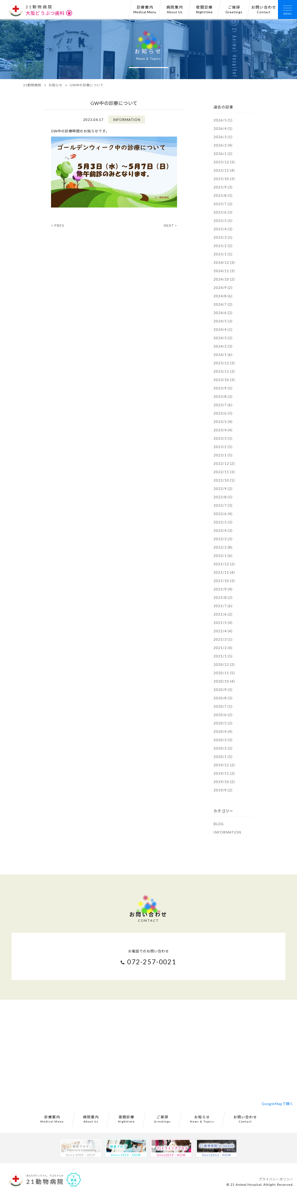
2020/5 (222, 723)
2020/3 (222, 740)
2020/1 (222, 756)
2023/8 (222, 396)
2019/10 (224, 782)
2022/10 (224, 480)
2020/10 (224, 681)
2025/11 (224, 170)
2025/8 (222, 195)
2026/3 (222, 137)
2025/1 (222, 254)
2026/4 (222, 128)
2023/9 (222, 388)
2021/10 (224, 581)
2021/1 (222, 656)
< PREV (57, 225)
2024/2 (222, 346)
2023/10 (224, 380)
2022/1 (222, 555)
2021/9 (222, 589)
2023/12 (224, 363)
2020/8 (222, 698)
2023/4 (222, 430)
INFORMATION (227, 832)
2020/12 (224, 664)
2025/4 (222, 229)
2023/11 (224, 371)
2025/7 (222, 204)
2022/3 (222, 539)
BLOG (218, 824)
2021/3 (222, 639)
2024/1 (222, 354)
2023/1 (222, 455)
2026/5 (222, 120)
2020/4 (222, 731)
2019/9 (222, 790)
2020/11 (224, 673)
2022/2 (222, 547)
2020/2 (222, 748)
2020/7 (222, 706)
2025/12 (224, 162)
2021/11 (224, 572)
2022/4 (222, 530)
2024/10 (224, 279)
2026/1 (222, 153)
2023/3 (222, 438)
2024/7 (222, 304)
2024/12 (224, 262)
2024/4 (222, 329)
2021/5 (222, 622)
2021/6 (222, 614)
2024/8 (222, 296)
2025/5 (222, 220)
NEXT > (170, 225)
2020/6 (222, 715)
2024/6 (222, 313)
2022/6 (222, 514)
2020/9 (222, 689)
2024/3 (222, 338)
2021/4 (222, 631)
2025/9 (222, 187)
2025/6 (222, 212)
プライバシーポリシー (276, 1179)
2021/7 (222, 606)
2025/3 (222, 237)
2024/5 (222, 321)
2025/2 (222, 246)
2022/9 (222, 488)
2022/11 (224, 472)
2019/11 (224, 773)
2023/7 (222, 405)
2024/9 (222, 287)
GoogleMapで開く (278, 1104)
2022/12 (224, 463)
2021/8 (222, 597)
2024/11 (224, 271)
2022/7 (222, 505)
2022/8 (222, 497)
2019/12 (224, 765)
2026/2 (222, 145)
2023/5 (222, 421)
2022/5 (222, 522)
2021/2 (222, 648)
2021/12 (224, 564)
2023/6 (222, 413)
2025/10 (224, 179)
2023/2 (222, 447)
